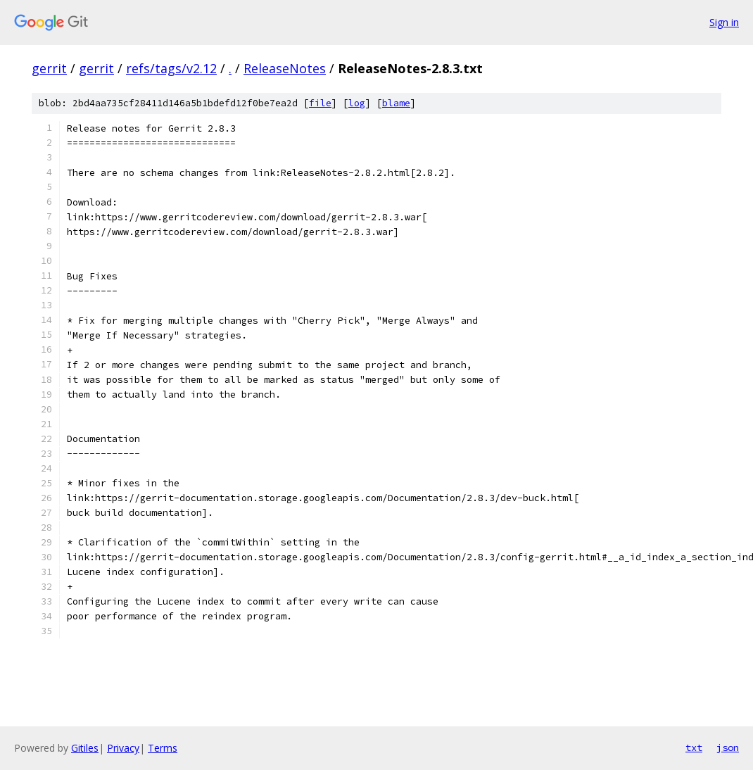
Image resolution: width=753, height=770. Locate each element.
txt (693, 747)
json (727, 747)
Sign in (724, 22)
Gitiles (85, 748)
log (356, 103)
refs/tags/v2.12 (171, 68)
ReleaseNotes (284, 68)
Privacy (123, 748)
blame (396, 103)
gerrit (49, 68)
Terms (162, 748)
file (320, 103)
